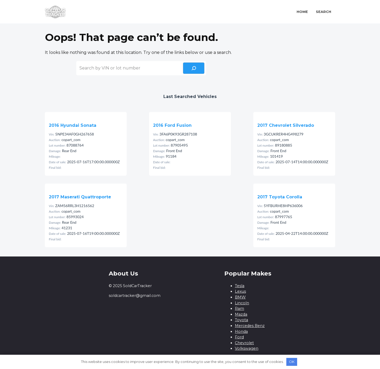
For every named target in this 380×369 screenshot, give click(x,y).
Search (323, 12)
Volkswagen (246, 348)
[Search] (194, 68)
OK (291, 361)
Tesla (239, 285)
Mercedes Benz (250, 325)
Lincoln (242, 303)
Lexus (240, 291)
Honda (241, 331)
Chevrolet (244, 342)
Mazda (241, 314)
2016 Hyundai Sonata (72, 125)
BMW (240, 297)
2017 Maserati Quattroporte (80, 196)
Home (302, 12)
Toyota (241, 319)
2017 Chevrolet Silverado (285, 125)
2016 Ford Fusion (172, 125)
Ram (239, 308)
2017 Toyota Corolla (279, 196)
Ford (239, 337)
